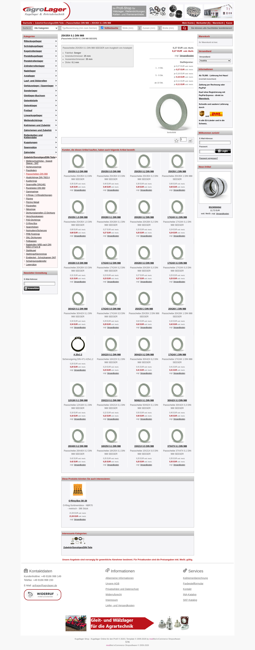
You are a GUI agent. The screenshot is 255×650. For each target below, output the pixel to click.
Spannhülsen (32, 227)
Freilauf (28, 110)
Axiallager (29, 75)
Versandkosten (187, 55)
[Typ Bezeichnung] (80, 28)
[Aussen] (150, 28)
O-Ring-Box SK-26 (78, 501)
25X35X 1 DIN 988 (177, 171)
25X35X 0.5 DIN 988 (111, 171)
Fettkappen (31, 241)
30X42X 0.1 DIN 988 (77, 309)
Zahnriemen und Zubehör (38, 130)
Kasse (229, 23)
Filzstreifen (31, 206)
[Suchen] (184, 28)
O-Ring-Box (31, 223)
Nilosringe (30, 209)
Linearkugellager (33, 115)
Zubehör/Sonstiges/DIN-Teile (49, 23)
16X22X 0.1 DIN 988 (111, 354)
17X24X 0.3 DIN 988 (177, 263)
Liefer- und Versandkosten (120, 605)
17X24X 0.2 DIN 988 (111, 263)
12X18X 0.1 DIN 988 (77, 400)
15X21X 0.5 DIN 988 (144, 446)
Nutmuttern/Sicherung (36, 230)
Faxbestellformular (193, 583)
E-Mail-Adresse (30, 279)
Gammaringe (32, 191)
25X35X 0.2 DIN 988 (144, 171)
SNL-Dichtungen (34, 237)
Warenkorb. (204, 98)
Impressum (112, 600)
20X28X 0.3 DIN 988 (144, 263)
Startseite (27, 23)
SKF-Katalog (190, 600)
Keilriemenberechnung (195, 578)
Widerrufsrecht (114, 594)
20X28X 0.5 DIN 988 (77, 263)
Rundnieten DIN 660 (35, 188)
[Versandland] (215, 60)
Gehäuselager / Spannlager (39, 85)
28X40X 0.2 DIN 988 (77, 446)
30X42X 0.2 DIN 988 (144, 354)
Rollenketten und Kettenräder (33, 136)
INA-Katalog (189, 594)
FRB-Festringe (33, 234)
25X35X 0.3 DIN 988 (77, 171)
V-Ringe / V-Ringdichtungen (39, 195)
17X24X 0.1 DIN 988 (177, 217)
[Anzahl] (183, 139)
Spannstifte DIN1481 (36, 184)
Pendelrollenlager (33, 61)
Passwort (203, 146)
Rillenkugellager (33, 41)
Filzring (29, 198)
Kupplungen (30, 142)
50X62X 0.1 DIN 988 (144, 400)
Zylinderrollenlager (34, 66)
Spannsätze (30, 147)
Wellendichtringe (33, 120)
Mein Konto (188, 23)
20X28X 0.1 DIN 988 (111, 217)
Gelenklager (30, 105)
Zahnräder (29, 152)
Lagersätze (31, 264)
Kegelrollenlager (33, 51)
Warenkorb (217, 23)
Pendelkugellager (33, 56)
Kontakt (187, 589)
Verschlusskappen (34, 216)
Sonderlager (30, 90)
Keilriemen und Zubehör (37, 125)
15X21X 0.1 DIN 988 (111, 400)
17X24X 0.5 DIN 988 (111, 309)
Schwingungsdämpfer (36, 261)
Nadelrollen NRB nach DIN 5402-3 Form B (38, 245)
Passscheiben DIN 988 (77, 23)
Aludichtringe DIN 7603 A (38, 177)
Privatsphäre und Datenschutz (122, 589)
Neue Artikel (205, 167)
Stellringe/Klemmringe (36, 254)
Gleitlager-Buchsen (34, 95)
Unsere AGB (112, 583)
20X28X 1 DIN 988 (177, 309)
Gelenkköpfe (31, 100)
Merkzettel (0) (203, 23)
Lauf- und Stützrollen (35, 80)
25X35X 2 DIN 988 (144, 309)
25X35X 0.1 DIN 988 (101, 23)
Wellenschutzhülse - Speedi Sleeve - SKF (39, 162)
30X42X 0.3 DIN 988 (177, 400)
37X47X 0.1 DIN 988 (177, 446)
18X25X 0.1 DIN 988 (111, 446)
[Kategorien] (45, 28)
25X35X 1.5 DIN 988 (77, 217)
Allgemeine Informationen (120, 578)
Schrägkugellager (33, 46)
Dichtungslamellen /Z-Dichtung (40, 213)
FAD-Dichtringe (33, 220)
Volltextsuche (111, 28)
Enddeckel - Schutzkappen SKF (41, 257)
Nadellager (30, 70)
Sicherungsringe (33, 167)
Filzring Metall (32, 202)
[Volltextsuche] (102, 28)
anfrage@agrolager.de (44, 585)
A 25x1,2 (77, 354)
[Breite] (170, 28)
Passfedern (31, 170)
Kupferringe (31, 181)
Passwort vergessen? (208, 158)
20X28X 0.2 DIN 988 (144, 217)
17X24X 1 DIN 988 (177, 354)
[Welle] (130, 28)
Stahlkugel (31, 250)
